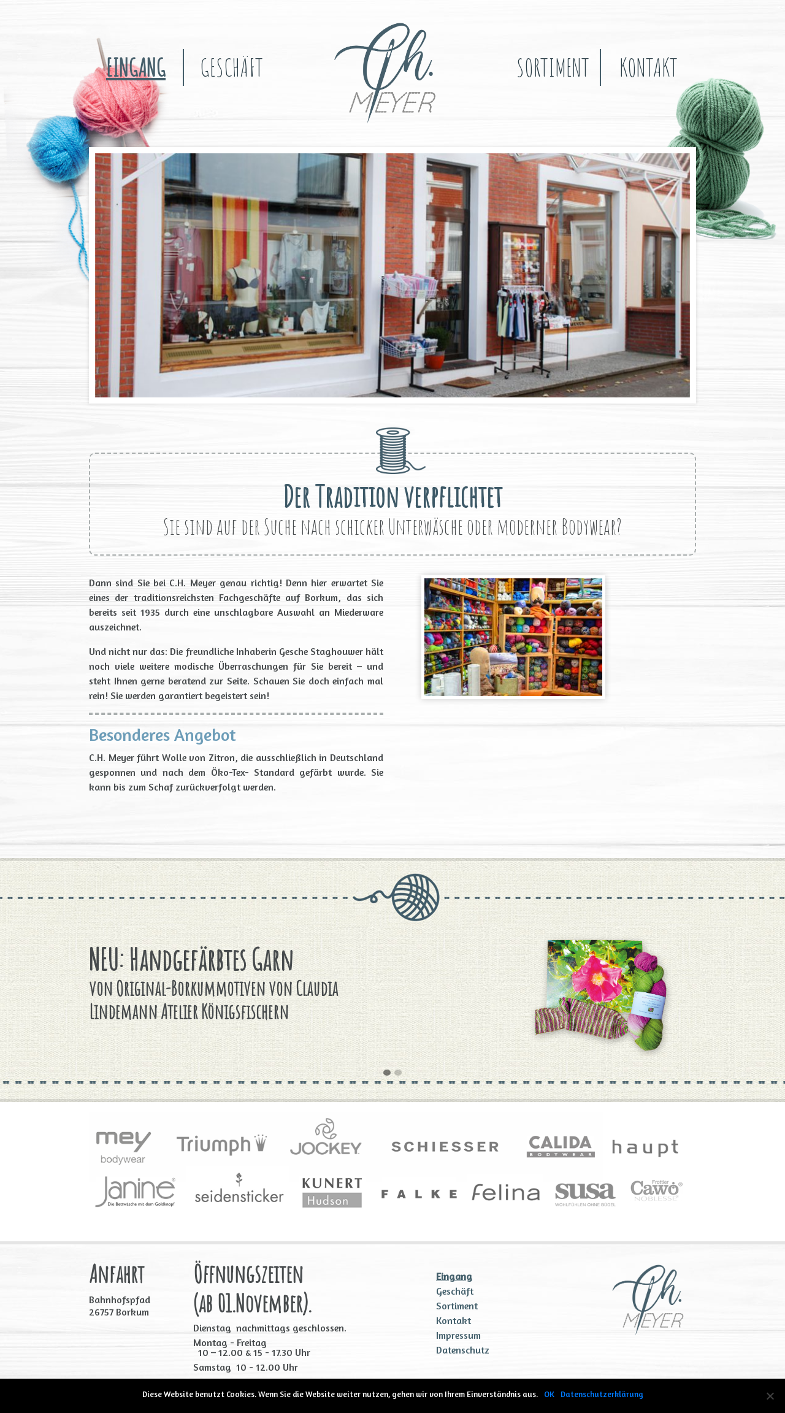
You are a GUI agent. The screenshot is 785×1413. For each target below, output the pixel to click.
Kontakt (648, 67)
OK (549, 1394)
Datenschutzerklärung (602, 1394)
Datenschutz (462, 1350)
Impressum (458, 1335)
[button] (386, 1073)
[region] (392, 275)
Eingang (136, 67)
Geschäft (231, 67)
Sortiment (552, 67)
